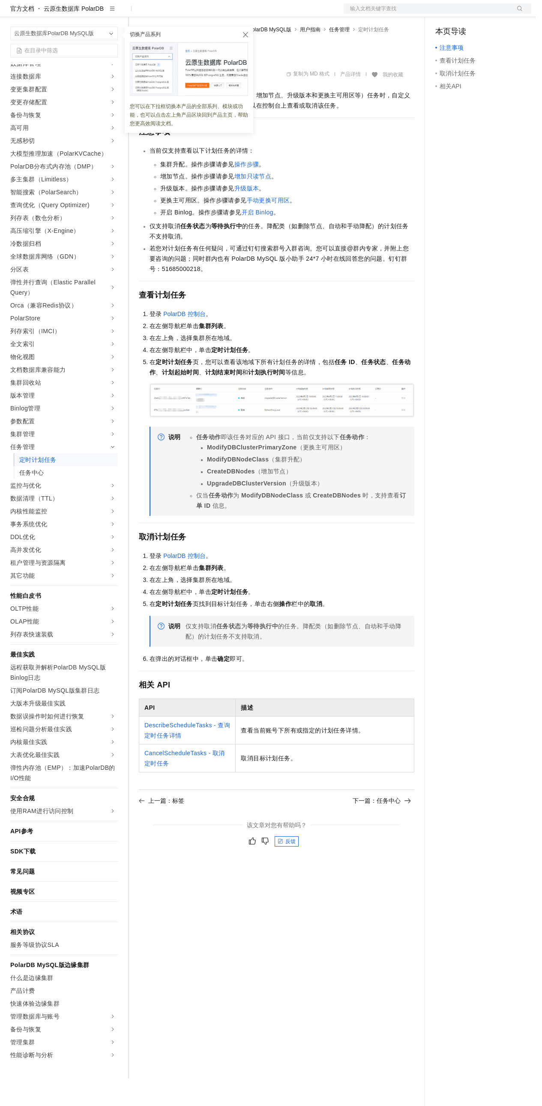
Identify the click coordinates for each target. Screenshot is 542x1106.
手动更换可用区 (268, 227)
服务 (253, 13)
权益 (165, 13)
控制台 (465, 14)
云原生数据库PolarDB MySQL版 (254, 57)
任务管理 (339, 57)
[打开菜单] (13, 13)
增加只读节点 (252, 203)
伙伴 (232, 13)
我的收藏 (393, 102)
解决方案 (138, 13)
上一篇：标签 (161, 828)
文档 (427, 14)
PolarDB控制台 (184, 341)
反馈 (287, 869)
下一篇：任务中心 (382, 828)
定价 (185, 13)
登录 (517, 14)
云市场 (209, 13)
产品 (111, 13)
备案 (445, 14)
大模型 (88, 13)
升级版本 (246, 215)
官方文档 (22, 36)
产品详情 (350, 102)
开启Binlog (257, 239)
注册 (486, 14)
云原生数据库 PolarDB (74, 36)
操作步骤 (246, 191)
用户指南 (310, 57)
